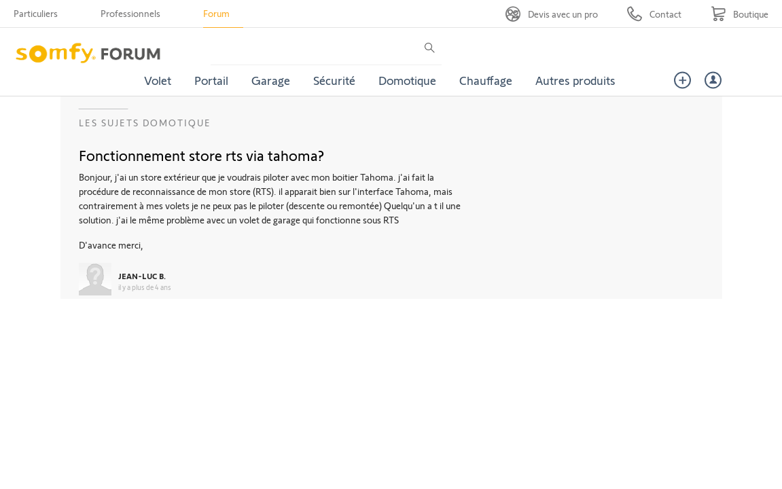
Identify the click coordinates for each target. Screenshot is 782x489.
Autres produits (575, 80)
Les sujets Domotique (145, 122)
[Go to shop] (739, 14)
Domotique (407, 80)
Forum (216, 13)
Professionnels (130, 13)
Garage (270, 80)
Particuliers (36, 13)
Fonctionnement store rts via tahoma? (201, 155)
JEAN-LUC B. (142, 275)
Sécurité (334, 80)
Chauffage (485, 80)
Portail (211, 80)
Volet (157, 80)
